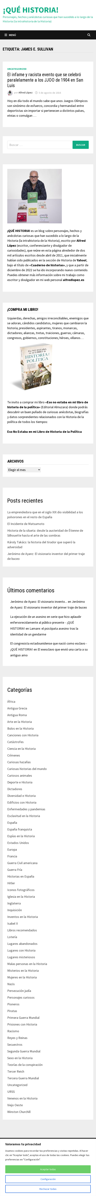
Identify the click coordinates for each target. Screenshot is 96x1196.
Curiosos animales (19, 775)
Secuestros (14, 1044)
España (12, 822)
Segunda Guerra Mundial (23, 1051)
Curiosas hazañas (19, 762)
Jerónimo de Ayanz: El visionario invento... (38, 601)
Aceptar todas (48, 1169)
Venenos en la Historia (22, 1098)
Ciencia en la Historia (21, 749)
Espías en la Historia (21, 836)
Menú (10, 35)
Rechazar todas (48, 1189)
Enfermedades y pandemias (26, 809)
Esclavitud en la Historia (23, 816)
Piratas (12, 1011)
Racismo (13, 1031)
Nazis (11, 984)
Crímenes (13, 755)
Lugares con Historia (21, 950)
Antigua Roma (17, 715)
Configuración (48, 1179)
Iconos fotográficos (21, 890)
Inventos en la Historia (22, 917)
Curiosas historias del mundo (27, 769)
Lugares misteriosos (21, 957)
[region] (48, 1167)
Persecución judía (19, 991)
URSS (11, 1091)
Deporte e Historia (19, 782)
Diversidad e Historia (21, 796)
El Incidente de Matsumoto (25, 524)
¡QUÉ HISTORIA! (31, 10)
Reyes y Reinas (17, 1038)
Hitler (11, 883)
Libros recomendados (22, 930)
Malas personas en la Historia (27, 964)
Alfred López (26, 92)
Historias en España (20, 876)
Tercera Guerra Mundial (23, 1078)
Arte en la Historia (19, 722)
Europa (12, 849)
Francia (12, 856)
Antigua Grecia (17, 708)
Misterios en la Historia (23, 970)
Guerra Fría (14, 870)
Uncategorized (17, 69)
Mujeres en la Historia (22, 977)
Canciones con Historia (22, 735)
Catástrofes (15, 742)
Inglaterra (14, 903)
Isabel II (12, 923)
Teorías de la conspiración (25, 1065)
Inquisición (14, 910)
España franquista (19, 829)
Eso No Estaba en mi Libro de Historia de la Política (44, 432)
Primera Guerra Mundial (23, 1018)
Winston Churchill (19, 1112)
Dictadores (14, 789)
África (11, 701)
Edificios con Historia (21, 802)
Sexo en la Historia (20, 1058)
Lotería (12, 937)
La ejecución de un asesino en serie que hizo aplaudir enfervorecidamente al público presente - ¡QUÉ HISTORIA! (45, 623)
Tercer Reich (15, 1071)
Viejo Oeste (15, 1105)
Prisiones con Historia (22, 1024)
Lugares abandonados (22, 944)
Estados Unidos (18, 843)
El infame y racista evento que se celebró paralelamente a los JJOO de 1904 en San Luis (45, 80)
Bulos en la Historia (20, 728)
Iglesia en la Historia (21, 896)
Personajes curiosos (21, 997)
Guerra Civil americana (22, 863)
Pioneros (13, 1004)
